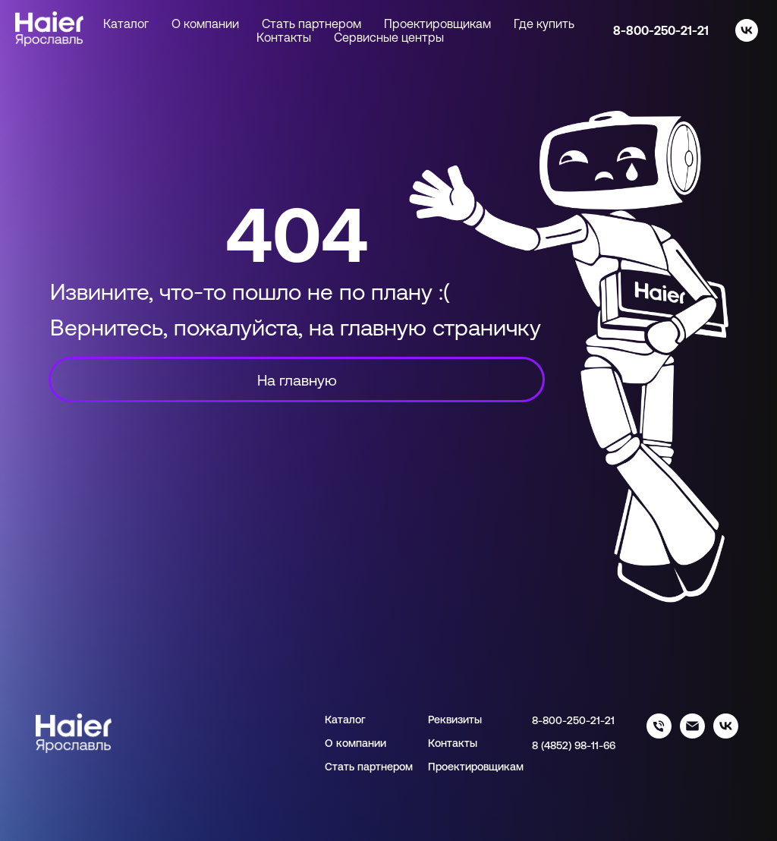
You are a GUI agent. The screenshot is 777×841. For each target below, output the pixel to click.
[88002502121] (659, 734)
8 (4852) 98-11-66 (573, 745)
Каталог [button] (126, 23)
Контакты (283, 37)
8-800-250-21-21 (661, 30)
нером (397, 767)
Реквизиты (455, 719)
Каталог (345, 719)
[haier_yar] (725, 734)
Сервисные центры (389, 37)
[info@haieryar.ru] (692, 734)
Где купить (544, 23)
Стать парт (353, 767)
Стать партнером (311, 23)
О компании (205, 23)
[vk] (746, 30)
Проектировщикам (437, 23)
